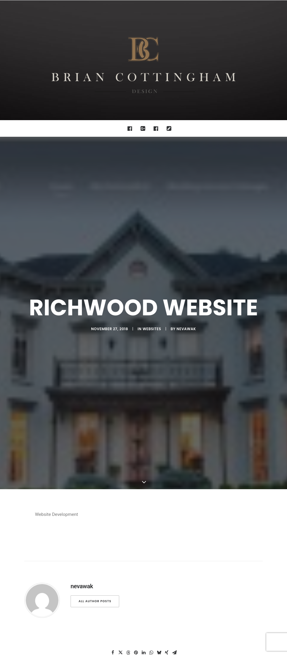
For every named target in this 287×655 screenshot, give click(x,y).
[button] (131, 128)
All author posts (95, 510)
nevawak (186, 283)
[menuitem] (131, 128)
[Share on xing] (166, 561)
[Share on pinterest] (135, 561)
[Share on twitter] (120, 561)
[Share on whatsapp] (151, 561)
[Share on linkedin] (143, 561)
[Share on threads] (128, 561)
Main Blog (143, 608)
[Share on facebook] (112, 561)
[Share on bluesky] (158, 561)
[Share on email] (174, 561)
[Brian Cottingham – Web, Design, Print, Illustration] (143, 60)
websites (152, 283)
